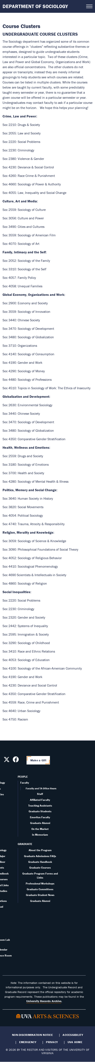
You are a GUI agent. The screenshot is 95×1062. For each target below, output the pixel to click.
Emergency (27, 1042)
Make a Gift (38, 760)
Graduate (25, 844)
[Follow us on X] (7, 761)
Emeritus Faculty (40, 817)
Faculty (24, 782)
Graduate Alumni (40, 823)
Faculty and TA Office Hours (41, 788)
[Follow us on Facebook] (16, 761)
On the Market (40, 829)
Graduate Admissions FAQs (40, 856)
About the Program (40, 850)
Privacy (52, 1042)
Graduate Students (40, 811)
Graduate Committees (40, 889)
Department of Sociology (35, 6)
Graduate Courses (40, 867)
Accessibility (73, 1035)
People (23, 777)
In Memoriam (40, 834)
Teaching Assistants (40, 805)
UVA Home (75, 1042)
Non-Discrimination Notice (32, 1035)
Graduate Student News (40, 895)
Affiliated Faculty (40, 800)
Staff (40, 794)
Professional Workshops (40, 883)
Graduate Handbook (40, 862)
